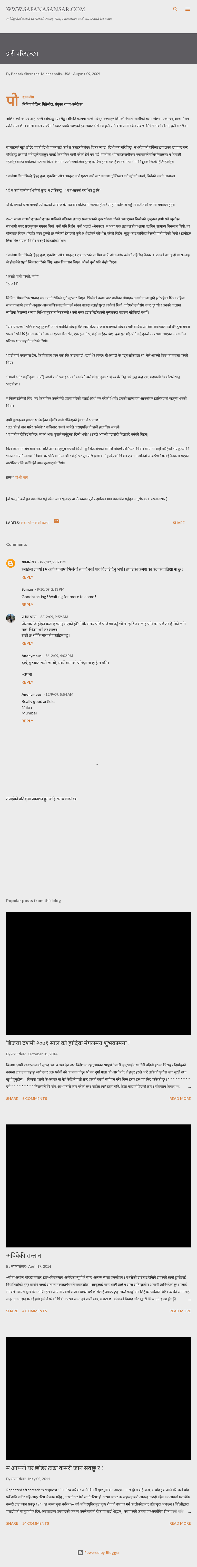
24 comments (35, 1523)
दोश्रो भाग (21, 477)
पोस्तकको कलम (38, 522)
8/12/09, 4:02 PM (59, 655)
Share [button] (179, 522)
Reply (27, 577)
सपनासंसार (29, 562)
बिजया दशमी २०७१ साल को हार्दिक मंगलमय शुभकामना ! (68, 1043)
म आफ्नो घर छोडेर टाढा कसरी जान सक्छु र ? (55, 1468)
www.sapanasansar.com (45, 9)
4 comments (34, 1311)
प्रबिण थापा (29, 616)
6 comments (34, 1098)
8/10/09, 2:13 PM (50, 589)
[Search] (175, 9)
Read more (180, 1098)
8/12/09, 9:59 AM (54, 616)
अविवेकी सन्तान (23, 1255)
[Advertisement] (98, 846)
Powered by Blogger (98, 1552)
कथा (24, 522)
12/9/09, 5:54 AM (59, 694)
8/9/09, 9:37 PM (53, 562)
